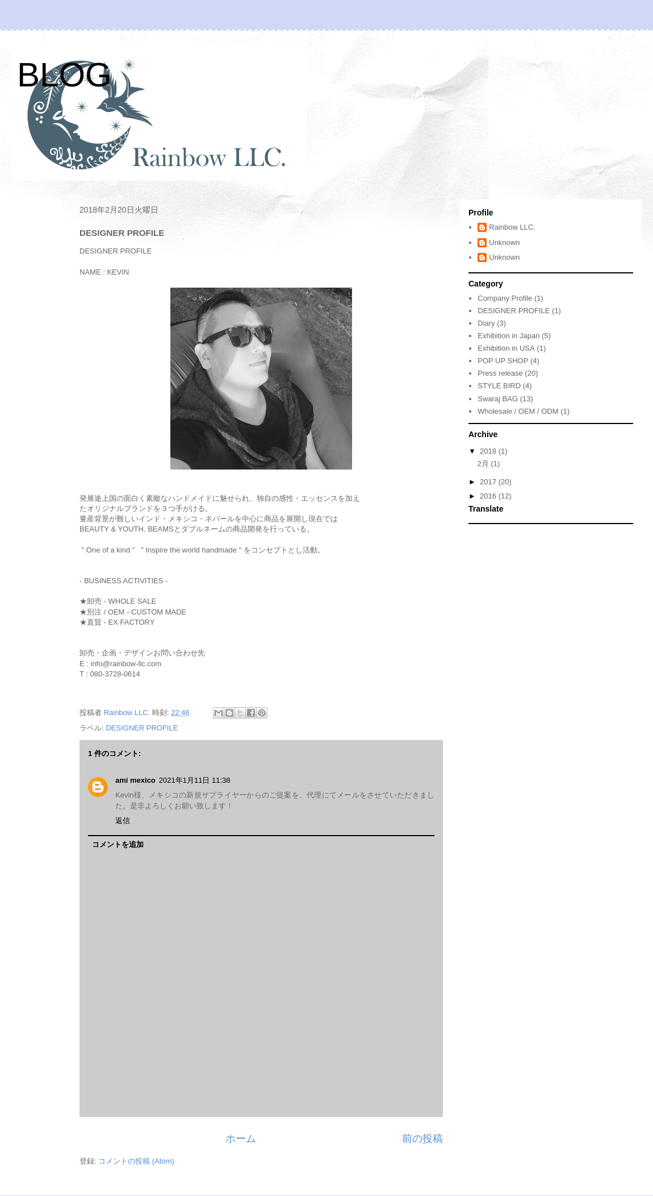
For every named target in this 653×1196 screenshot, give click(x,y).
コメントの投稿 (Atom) (136, 1161)
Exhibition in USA (506, 348)
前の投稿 (422, 1138)
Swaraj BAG (498, 398)
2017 (489, 481)
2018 (489, 451)
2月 (484, 463)
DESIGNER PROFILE (142, 728)
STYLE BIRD (499, 385)
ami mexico (135, 780)
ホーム (240, 1138)
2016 (489, 496)
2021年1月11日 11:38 (195, 780)
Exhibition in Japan (508, 335)
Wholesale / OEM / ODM (518, 411)
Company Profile (505, 298)
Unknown (504, 242)
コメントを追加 (118, 844)
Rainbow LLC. (512, 227)
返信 (122, 820)
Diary (486, 323)
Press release (500, 373)
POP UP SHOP (503, 360)
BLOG (64, 75)
